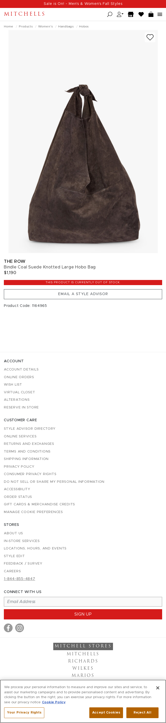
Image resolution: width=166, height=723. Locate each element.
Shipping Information (26, 459)
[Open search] (109, 14)
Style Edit (14, 556)
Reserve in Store (21, 407)
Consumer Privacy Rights (30, 474)
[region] (83, 701)
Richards (83, 661)
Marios (83, 676)
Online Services (20, 436)
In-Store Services (22, 541)
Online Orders (19, 377)
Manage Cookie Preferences (33, 512)
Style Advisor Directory (29, 428)
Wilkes (83, 669)
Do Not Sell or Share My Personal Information (54, 482)
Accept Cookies (106, 712)
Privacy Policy (19, 466)
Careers (12, 571)
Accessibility (17, 489)
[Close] (157, 688)
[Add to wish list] (150, 37)
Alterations (17, 399)
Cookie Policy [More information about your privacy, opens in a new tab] (54, 702)
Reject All (142, 712)
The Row (15, 261)
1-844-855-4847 (19, 579)
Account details (21, 369)
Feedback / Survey (23, 563)
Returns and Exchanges (29, 444)
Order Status (18, 497)
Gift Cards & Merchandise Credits (39, 504)
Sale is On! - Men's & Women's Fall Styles (83, 4)
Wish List (13, 384)
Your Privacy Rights (24, 712)
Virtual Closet (19, 392)
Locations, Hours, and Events (35, 548)
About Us (13, 533)
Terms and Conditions (27, 451)
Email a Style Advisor (83, 294)
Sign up (83, 614)
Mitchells (25, 14)
